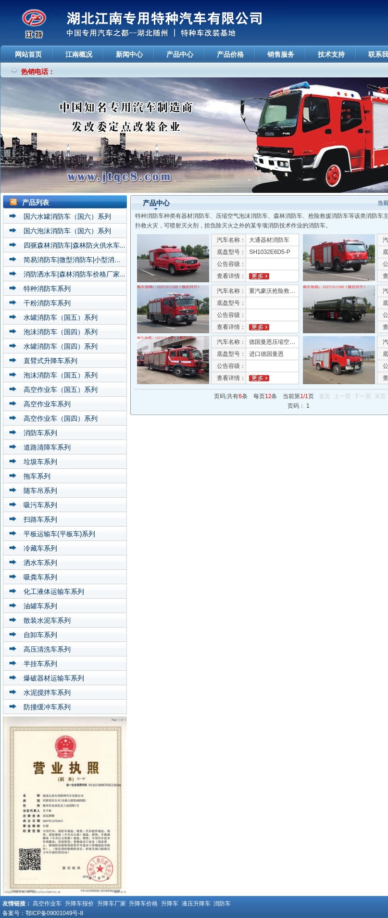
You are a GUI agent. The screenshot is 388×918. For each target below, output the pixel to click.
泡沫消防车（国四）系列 (61, 332)
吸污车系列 (40, 505)
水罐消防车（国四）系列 (61, 346)
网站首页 (28, 54)
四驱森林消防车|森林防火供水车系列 (78, 245)
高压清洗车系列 (47, 649)
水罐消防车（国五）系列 (61, 317)
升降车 (169, 903)
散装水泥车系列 (47, 620)
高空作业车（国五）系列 (61, 389)
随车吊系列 (40, 490)
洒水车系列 (40, 562)
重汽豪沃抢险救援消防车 (281, 291)
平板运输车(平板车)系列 (59, 534)
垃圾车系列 (40, 461)
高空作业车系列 (47, 404)
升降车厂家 (111, 903)
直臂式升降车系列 (50, 361)
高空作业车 (47, 903)
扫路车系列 (40, 519)
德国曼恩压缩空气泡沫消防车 (286, 342)
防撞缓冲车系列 (47, 707)
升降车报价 (79, 903)
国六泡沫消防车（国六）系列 (67, 231)
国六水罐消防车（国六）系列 (67, 216)
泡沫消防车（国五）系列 (61, 375)
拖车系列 (37, 476)
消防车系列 (40, 433)
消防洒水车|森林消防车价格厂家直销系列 (85, 274)
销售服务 (280, 54)
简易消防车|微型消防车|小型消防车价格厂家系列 (96, 260)
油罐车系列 (40, 606)
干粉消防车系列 (47, 303)
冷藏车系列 (40, 548)
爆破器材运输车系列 (54, 678)
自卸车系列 (40, 635)
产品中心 (179, 54)
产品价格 (230, 54)
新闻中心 (129, 54)
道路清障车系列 (47, 447)
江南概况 (78, 54)
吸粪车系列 (40, 577)
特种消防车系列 (47, 288)
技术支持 (331, 54)
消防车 (222, 903)
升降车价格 (143, 903)
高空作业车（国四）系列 (61, 418)
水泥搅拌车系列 (47, 692)
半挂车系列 (40, 663)
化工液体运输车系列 (54, 591)
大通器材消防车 (269, 240)
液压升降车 (196, 903)
